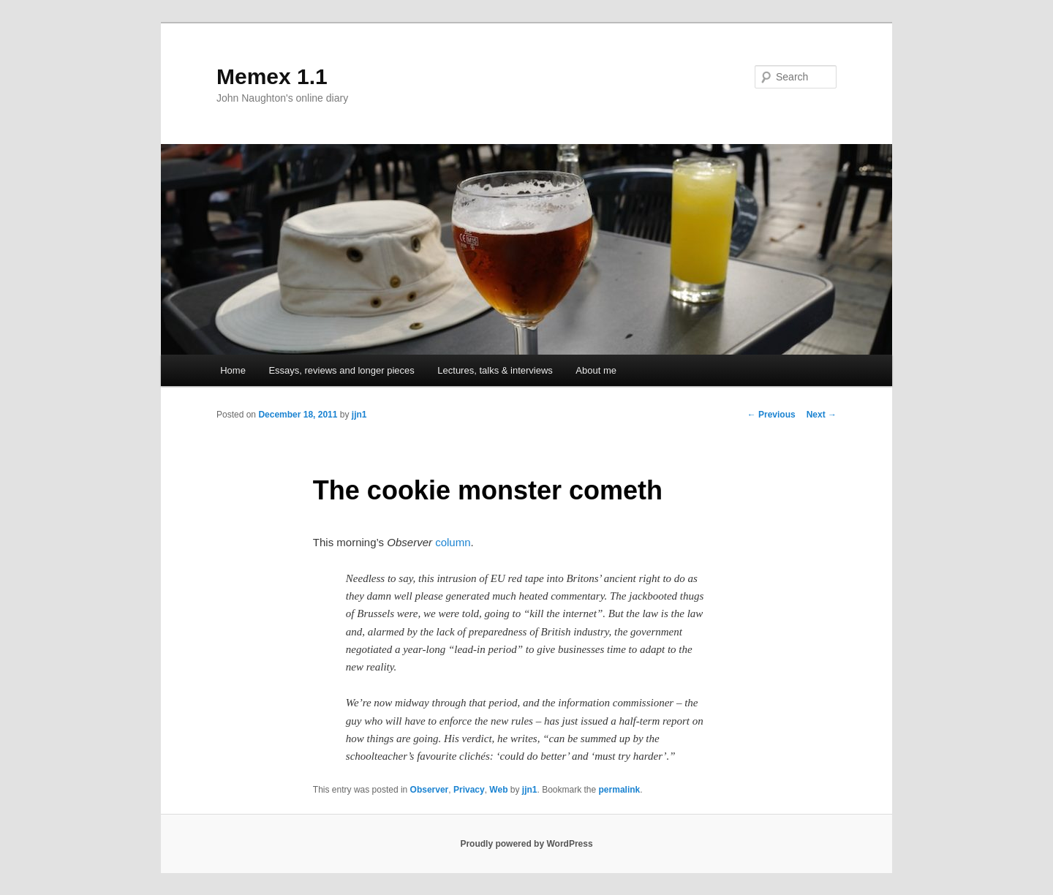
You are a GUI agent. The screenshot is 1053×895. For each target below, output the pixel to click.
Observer (429, 790)
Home (233, 370)
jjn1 (359, 414)
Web (498, 790)
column (452, 542)
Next (822, 414)
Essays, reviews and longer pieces (341, 370)
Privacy (469, 790)
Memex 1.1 (272, 76)
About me (595, 370)
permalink (620, 790)
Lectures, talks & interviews (495, 370)
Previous (771, 414)
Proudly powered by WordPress (526, 844)
